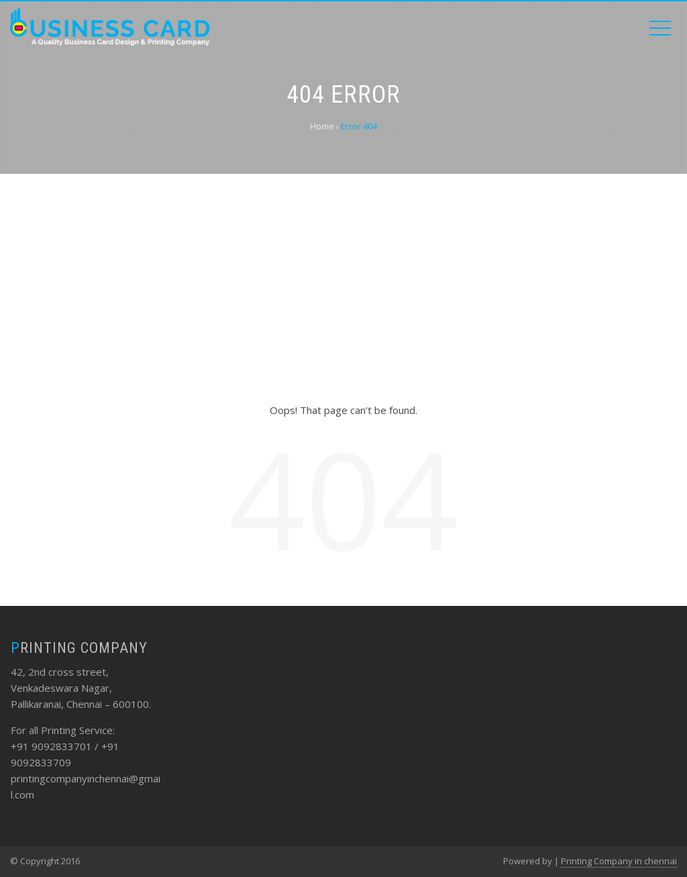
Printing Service (77, 730)
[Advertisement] (343, 288)
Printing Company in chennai (619, 861)
